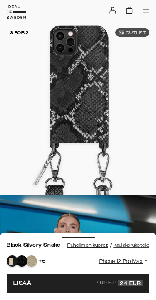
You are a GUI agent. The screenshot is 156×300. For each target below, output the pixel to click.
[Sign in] (112, 10)
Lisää (78, 283)
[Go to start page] (16, 12)
